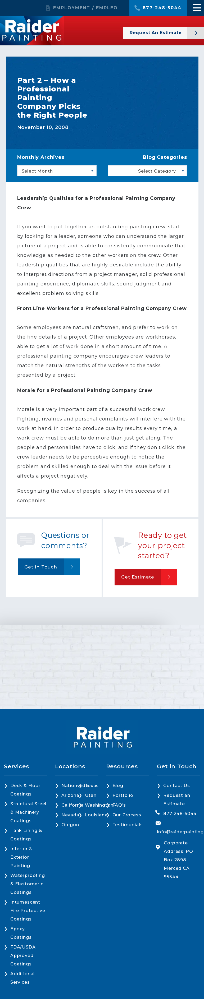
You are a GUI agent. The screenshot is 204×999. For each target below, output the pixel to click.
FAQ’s (119, 805)
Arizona (70, 795)
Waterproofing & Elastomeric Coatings (27, 884)
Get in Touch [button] (40, 567)
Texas (92, 785)
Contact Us (176, 785)
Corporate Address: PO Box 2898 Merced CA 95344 (178, 859)
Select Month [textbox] (37, 171)
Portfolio (122, 795)
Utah (90, 795)
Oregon (70, 824)
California (72, 805)
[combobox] (57, 170)
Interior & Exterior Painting (21, 857)
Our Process (126, 814)
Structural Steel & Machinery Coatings (28, 812)
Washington (99, 805)
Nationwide (74, 785)
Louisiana (96, 814)
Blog (117, 785)
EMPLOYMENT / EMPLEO (85, 8)
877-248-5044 (162, 8)
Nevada (70, 814)
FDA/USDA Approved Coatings (23, 955)
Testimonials (127, 824)
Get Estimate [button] (137, 577)
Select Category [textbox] (157, 171)
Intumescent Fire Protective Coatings (27, 911)
